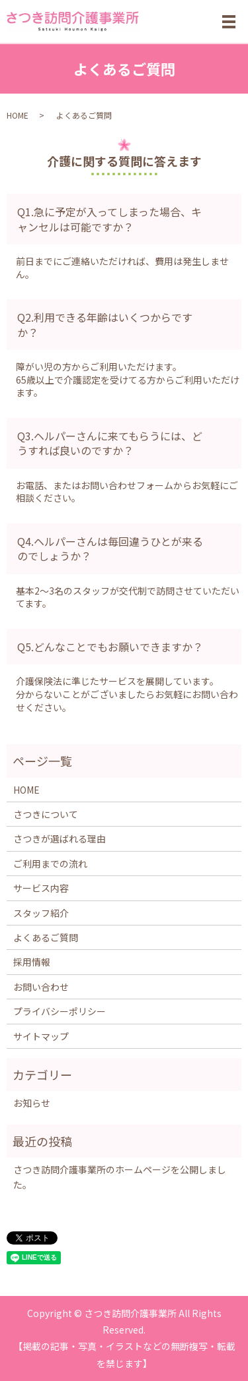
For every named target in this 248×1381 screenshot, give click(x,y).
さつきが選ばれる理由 (59, 838)
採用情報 (31, 961)
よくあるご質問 (45, 937)
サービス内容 (41, 888)
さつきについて (45, 814)
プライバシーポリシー (59, 1011)
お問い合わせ (41, 986)
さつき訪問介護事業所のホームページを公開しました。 (119, 1176)
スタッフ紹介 (41, 913)
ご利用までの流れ (50, 863)
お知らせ (31, 1102)
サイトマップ (41, 1036)
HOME (17, 115)
